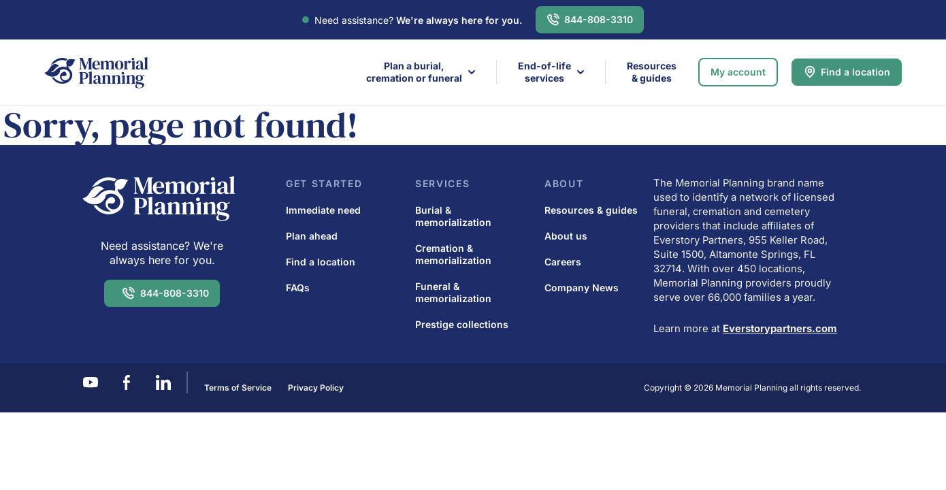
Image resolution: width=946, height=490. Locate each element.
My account (738, 72)
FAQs (298, 287)
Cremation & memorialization (453, 254)
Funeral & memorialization (453, 292)
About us (565, 236)
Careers (562, 261)
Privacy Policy (316, 387)
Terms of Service (238, 387)
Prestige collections (461, 324)
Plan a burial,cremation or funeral (414, 72)
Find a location (855, 72)
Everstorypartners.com (780, 329)
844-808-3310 (598, 19)
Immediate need (323, 210)
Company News (581, 287)
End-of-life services (544, 72)
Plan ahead (312, 236)
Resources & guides (651, 72)
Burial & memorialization (453, 216)
